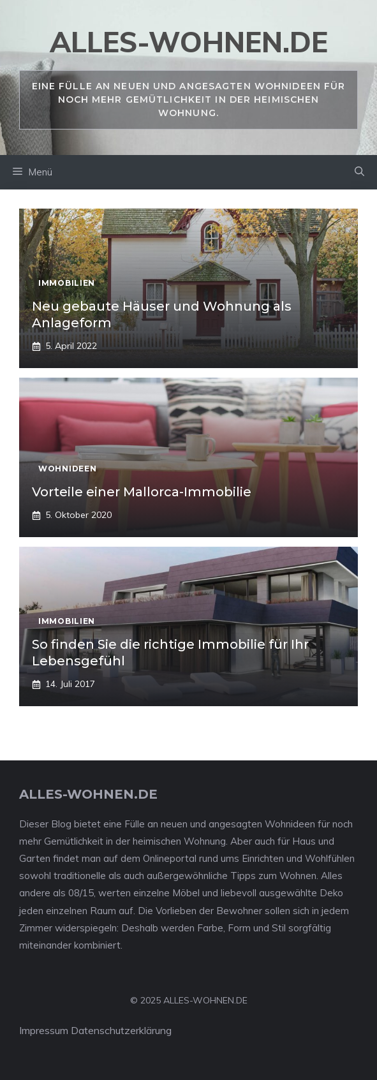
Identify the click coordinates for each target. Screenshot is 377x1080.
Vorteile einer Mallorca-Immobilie (141, 491)
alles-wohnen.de (189, 41)
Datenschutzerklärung (121, 1030)
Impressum (43, 1030)
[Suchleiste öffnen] (359, 172)
